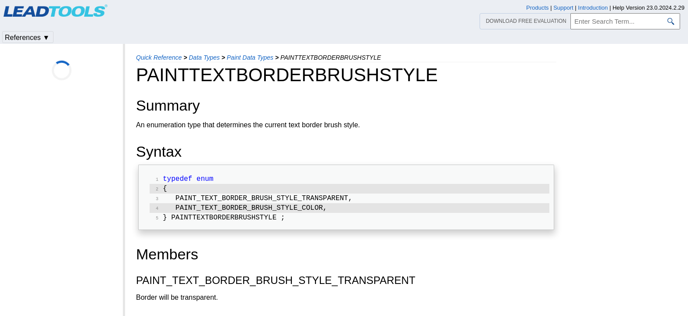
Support (563, 7)
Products (537, 7)
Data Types (204, 57)
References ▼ (27, 37)
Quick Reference (159, 57)
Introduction (593, 7)
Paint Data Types (250, 57)
